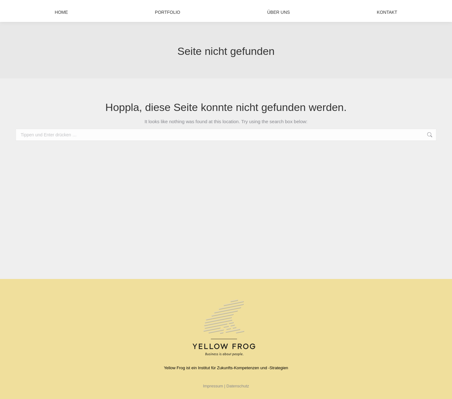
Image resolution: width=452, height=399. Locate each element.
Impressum (213, 386)
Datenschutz (237, 386)
